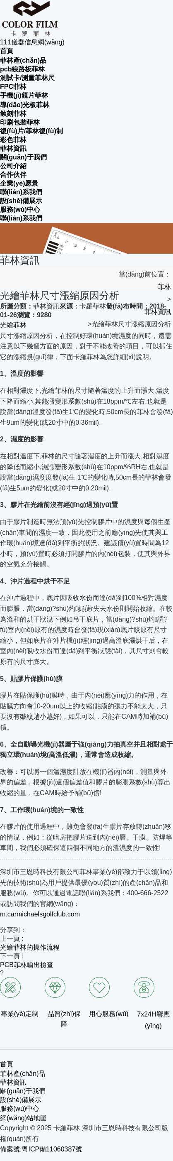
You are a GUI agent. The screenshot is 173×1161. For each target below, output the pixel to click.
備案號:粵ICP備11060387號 (41, 1149)
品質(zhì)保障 (64, 1019)
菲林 (164, 286)
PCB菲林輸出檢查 (26, 964)
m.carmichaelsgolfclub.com (40, 914)
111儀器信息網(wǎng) (32, 42)
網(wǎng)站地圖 (23, 1118)
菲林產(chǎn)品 (22, 1073)
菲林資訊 (157, 311)
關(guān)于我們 (23, 1091)
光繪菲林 (13, 324)
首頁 (6, 1064)
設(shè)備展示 (20, 1099)
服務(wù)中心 (19, 1108)
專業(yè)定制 (20, 1013)
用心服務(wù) (108, 1013)
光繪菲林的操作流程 (30, 947)
